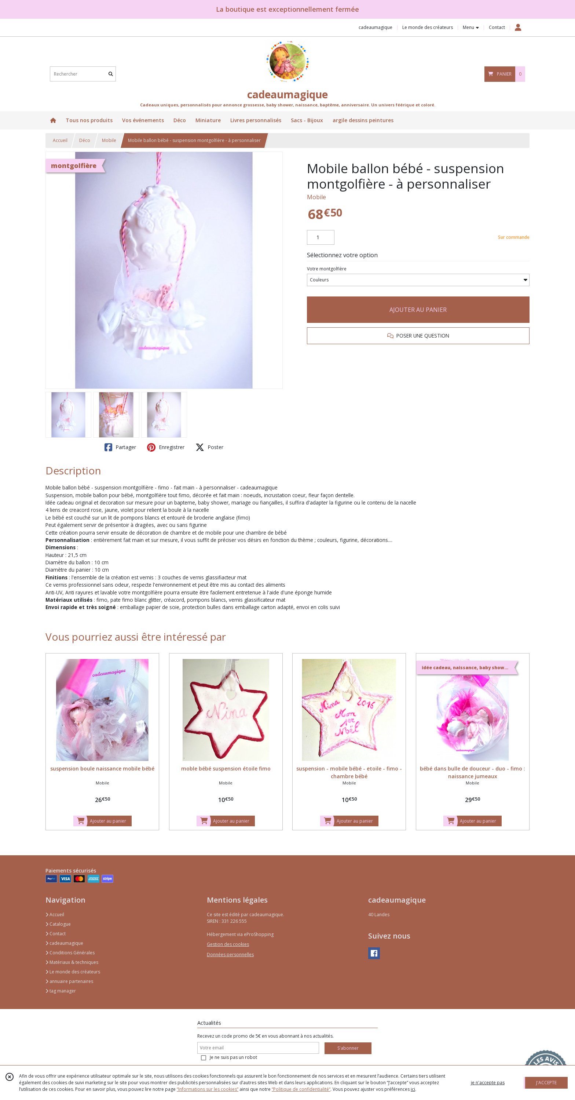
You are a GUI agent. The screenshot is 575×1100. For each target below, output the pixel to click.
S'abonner (348, 1048)
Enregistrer (165, 447)
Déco (84, 140)
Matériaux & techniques (71, 962)
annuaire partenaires (69, 981)
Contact (497, 27)
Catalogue (58, 924)
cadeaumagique (64, 943)
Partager (120, 447)
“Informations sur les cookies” (207, 1089)
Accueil (60, 140)
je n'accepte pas (488, 1082)
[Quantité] (320, 237)
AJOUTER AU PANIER (418, 310)
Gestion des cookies (228, 944)
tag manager (60, 991)
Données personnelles (230, 954)
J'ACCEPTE (546, 1082)
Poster (209, 447)
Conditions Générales (70, 953)
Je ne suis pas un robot (233, 1057)
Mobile (109, 140)
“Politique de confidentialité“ (301, 1089)
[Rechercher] (111, 74)
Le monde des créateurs (72, 972)
